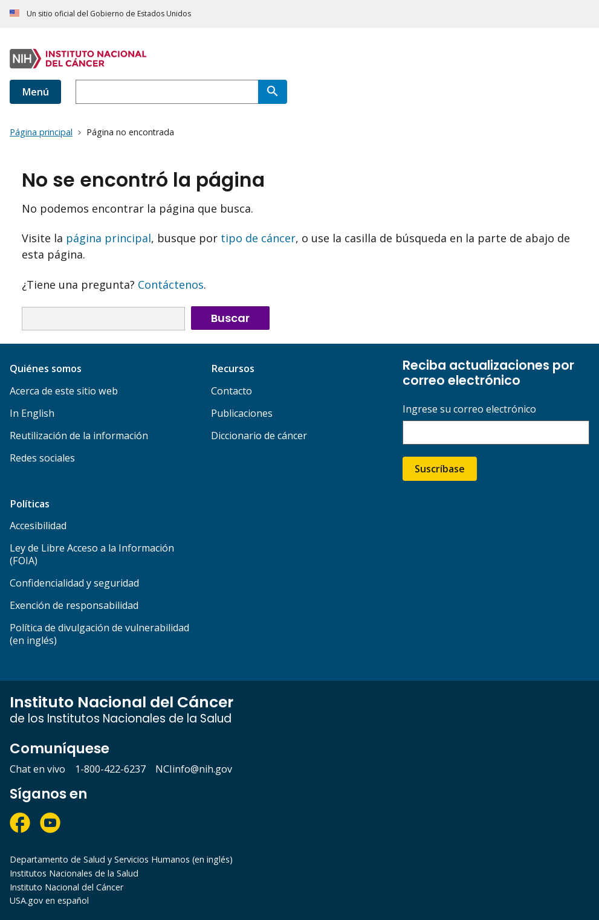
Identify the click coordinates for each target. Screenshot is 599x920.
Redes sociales (42, 458)
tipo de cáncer (258, 238)
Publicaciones (242, 413)
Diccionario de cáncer (259, 435)
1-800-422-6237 (110, 769)
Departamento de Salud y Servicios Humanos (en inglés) (121, 859)
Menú (35, 91)
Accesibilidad (38, 525)
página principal (108, 238)
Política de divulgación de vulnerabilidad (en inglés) (99, 634)
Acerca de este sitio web (64, 390)
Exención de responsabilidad (74, 605)
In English (32, 413)
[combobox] (167, 92)
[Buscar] (272, 92)
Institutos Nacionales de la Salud (74, 873)
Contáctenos (171, 284)
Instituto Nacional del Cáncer (66, 887)
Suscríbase (440, 468)
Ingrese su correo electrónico (469, 409)
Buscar (230, 318)
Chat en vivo (37, 769)
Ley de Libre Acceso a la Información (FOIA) (92, 554)
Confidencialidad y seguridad (74, 583)
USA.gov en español (49, 900)
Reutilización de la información (79, 435)
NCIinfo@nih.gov (193, 769)
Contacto (231, 390)
